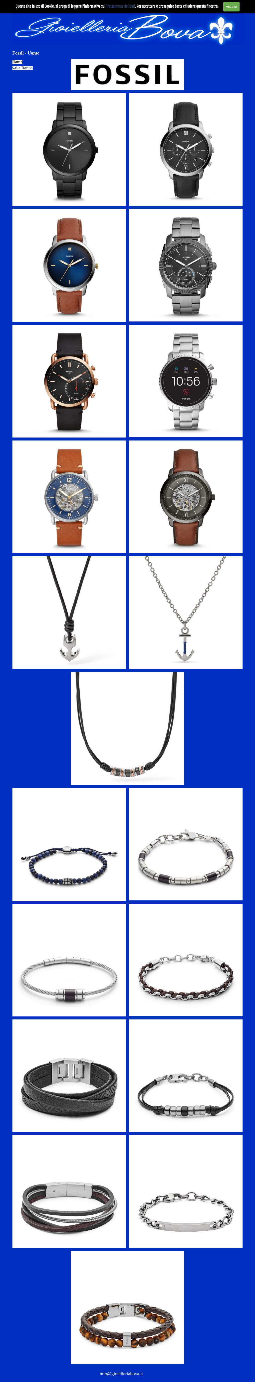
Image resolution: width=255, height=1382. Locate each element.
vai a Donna (22, 68)
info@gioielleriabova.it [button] (121, 1373)
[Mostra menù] (239, 4)
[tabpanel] (40, 65)
